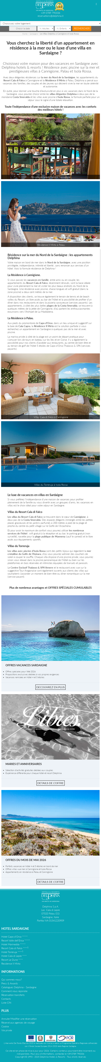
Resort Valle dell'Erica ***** (15, 940)
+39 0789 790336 (50, 12)
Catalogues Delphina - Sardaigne (18, 987)
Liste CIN (6, 1002)
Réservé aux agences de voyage (18, 1022)
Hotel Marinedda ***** (13, 944)
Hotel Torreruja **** (12, 952)
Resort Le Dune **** (12, 959)
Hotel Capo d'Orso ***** (14, 936)
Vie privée (6, 1030)
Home (24, 34)
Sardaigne (34, 34)
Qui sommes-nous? (11, 979)
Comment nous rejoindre (14, 991)
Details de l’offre (50, 783)
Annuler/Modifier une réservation (19, 1018)
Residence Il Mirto (10, 963)
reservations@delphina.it (50, 15)
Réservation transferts (13, 994)
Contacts (6, 998)
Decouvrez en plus (50, 687)
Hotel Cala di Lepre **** (14, 955)
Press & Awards (9, 983)
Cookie (5, 1026)
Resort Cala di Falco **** (14, 948)
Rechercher (82, 28)
